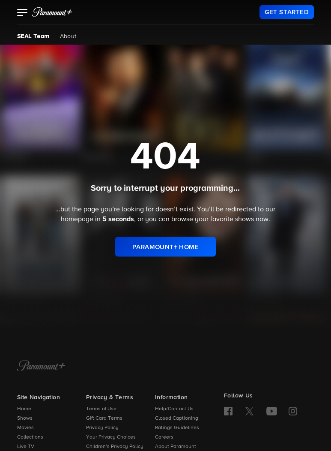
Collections (30, 437)
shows (244, 219)
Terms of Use (101, 409)
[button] (22, 13)
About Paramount (175, 446)
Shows (25, 418)
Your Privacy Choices (111, 437)
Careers (164, 437)
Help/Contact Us (174, 409)
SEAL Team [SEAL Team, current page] (33, 36)
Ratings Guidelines (177, 427)
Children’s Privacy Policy (114, 446)
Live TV (25, 446)
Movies (25, 427)
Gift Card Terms (104, 418)
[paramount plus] (52, 12)
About (68, 36)
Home (24, 409)
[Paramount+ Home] (41, 366)
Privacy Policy (102, 427)
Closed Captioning (176, 418)
